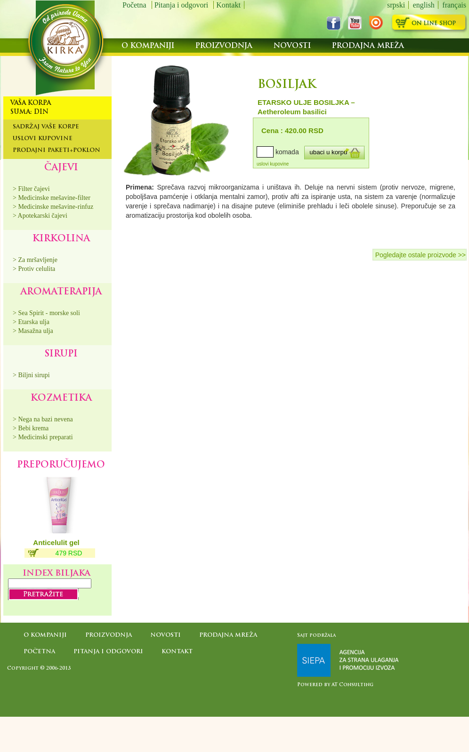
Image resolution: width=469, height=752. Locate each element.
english (424, 5)
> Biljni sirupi (31, 375)
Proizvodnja (225, 46)
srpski (396, 5)
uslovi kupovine (273, 163)
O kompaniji (149, 46)
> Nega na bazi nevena (43, 419)
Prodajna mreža (368, 46)
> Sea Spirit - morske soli (46, 313)
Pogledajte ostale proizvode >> (420, 255)
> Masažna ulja (33, 330)
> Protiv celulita (34, 268)
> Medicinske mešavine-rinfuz (53, 206)
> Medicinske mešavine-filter (51, 197)
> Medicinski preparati (43, 437)
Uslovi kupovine (43, 139)
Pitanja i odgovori (182, 5)
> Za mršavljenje (35, 259)
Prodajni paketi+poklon (56, 150)
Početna (135, 5)
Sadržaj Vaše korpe (46, 127)
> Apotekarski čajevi (40, 215)
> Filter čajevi (31, 188)
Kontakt (228, 5)
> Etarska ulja (31, 321)
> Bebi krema (31, 428)
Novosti (293, 46)
